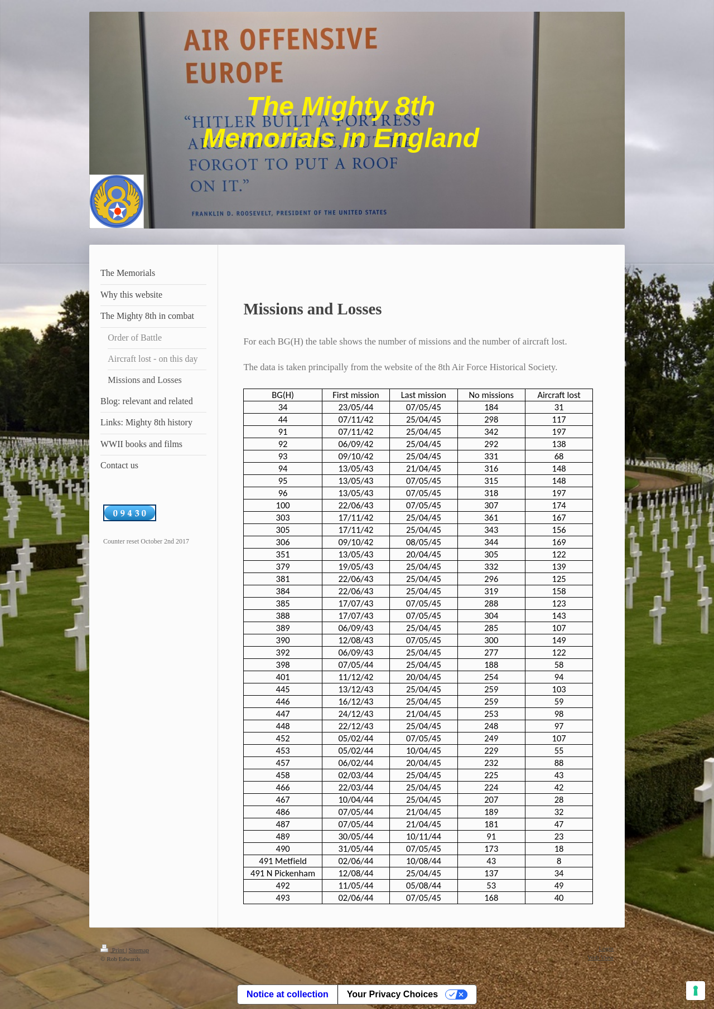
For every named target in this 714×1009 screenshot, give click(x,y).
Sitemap (138, 950)
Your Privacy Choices (392, 994)
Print (113, 950)
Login (606, 948)
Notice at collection (288, 994)
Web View (601, 957)
